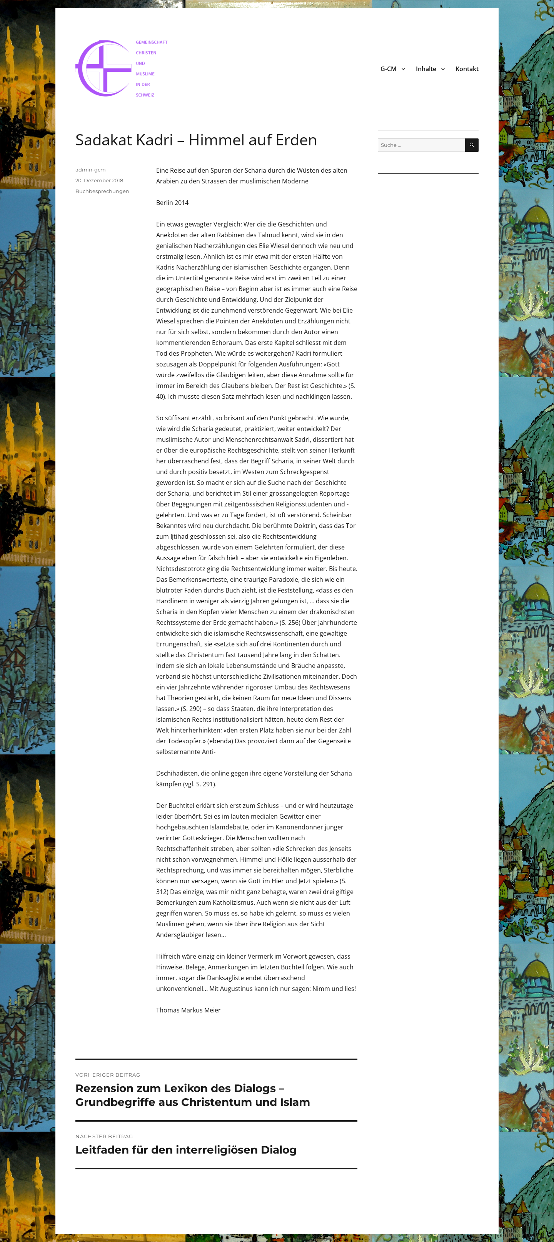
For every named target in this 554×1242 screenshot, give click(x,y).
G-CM (388, 69)
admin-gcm (90, 169)
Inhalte (426, 69)
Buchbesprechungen (102, 191)
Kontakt (467, 69)
